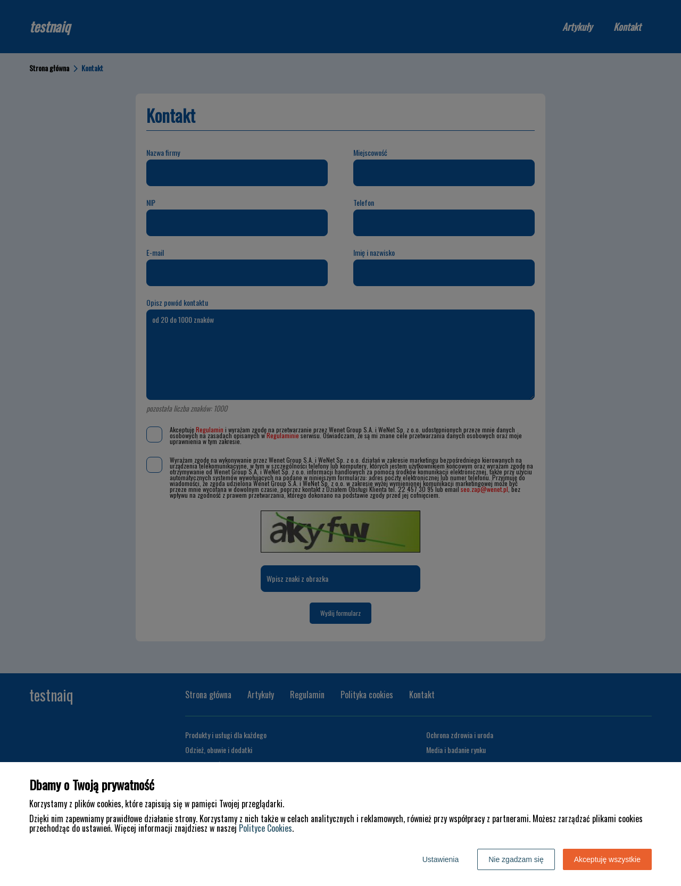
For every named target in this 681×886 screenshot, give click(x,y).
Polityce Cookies (265, 828)
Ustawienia (440, 859)
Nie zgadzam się (516, 859)
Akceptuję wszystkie (607, 859)
